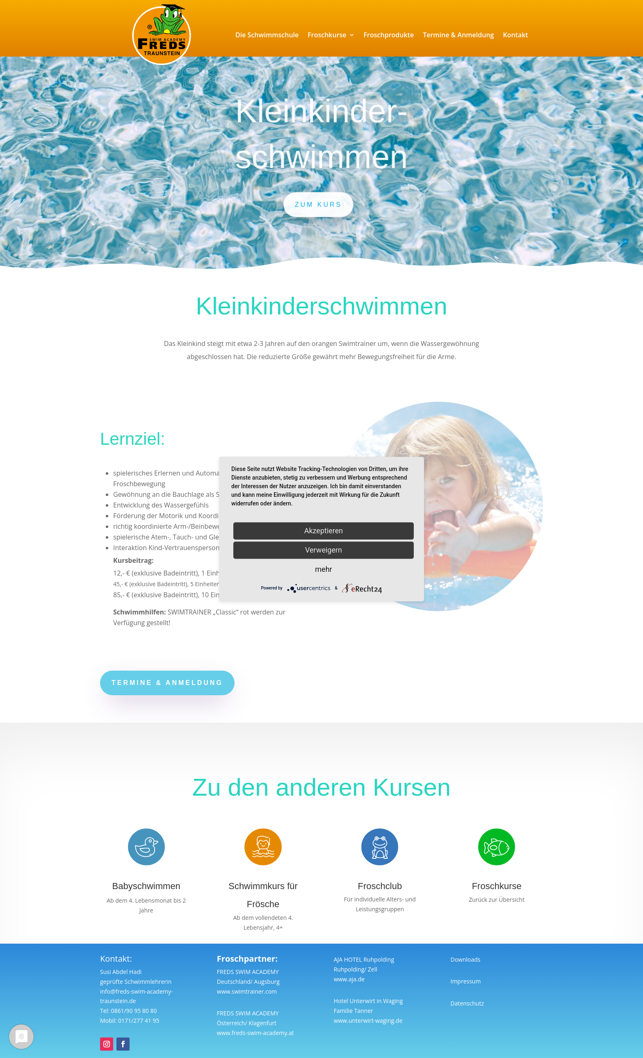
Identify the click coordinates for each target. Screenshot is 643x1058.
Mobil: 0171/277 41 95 (129, 1020)
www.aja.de (349, 979)
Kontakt (515, 34)
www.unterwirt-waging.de (368, 1020)
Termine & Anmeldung (458, 34)
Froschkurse (327, 34)
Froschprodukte (389, 34)
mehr (323, 569)
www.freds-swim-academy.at (255, 1033)
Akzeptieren (323, 530)
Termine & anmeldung (167, 682)
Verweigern (323, 550)
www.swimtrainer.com (247, 991)
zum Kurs (318, 203)
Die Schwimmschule (267, 34)
